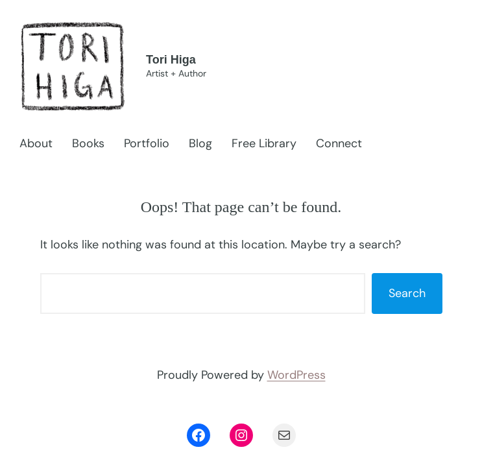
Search (407, 293)
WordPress (296, 375)
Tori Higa (171, 59)
